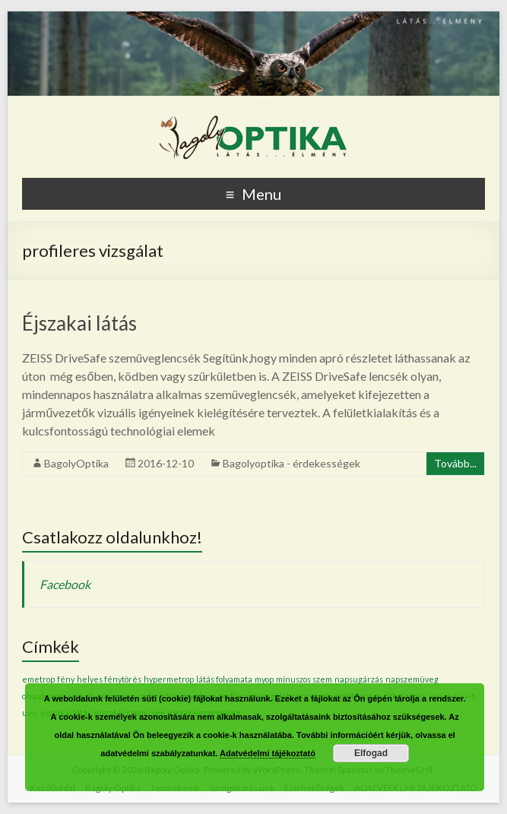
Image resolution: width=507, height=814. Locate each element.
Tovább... (455, 463)
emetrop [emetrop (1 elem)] (38, 679)
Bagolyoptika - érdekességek (291, 463)
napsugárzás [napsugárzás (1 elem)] (358, 679)
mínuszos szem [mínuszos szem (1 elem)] (304, 679)
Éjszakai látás (79, 323)
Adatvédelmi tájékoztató (267, 753)
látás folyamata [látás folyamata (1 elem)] (224, 679)
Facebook (65, 584)
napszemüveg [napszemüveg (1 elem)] (412, 679)
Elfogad (371, 753)
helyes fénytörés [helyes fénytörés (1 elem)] (109, 679)
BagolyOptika (76, 463)
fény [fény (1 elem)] (65, 679)
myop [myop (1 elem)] (264, 679)
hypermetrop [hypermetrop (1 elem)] (169, 679)
